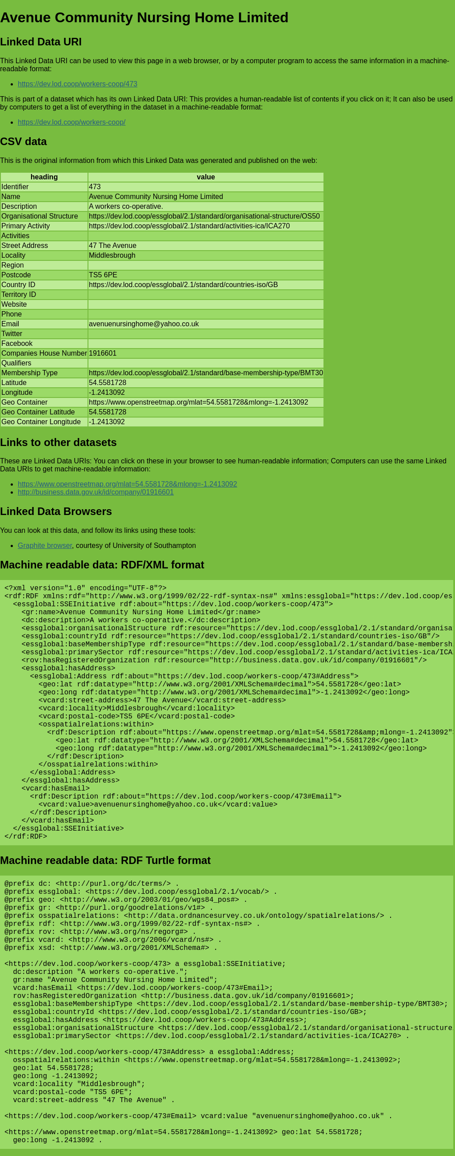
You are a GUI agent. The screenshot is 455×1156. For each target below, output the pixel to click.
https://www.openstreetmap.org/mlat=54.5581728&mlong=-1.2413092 (127, 484)
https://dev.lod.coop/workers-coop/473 (77, 84)
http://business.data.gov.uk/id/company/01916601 (96, 492)
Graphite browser (45, 545)
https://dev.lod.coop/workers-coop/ (72, 122)
